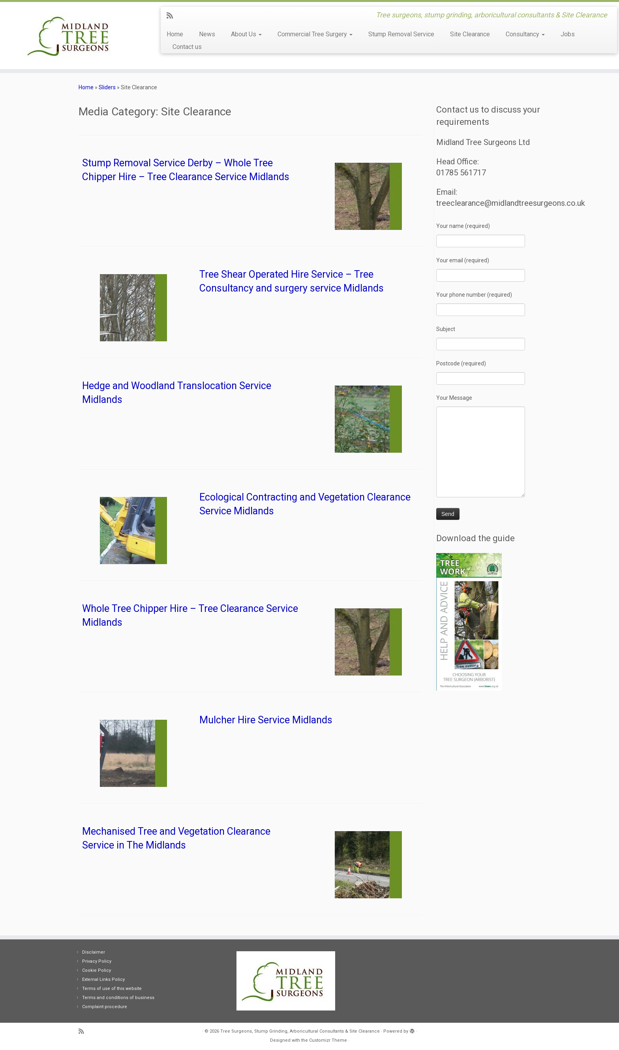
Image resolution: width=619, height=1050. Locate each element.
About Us (246, 34)
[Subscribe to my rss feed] (172, 15)
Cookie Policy (96, 970)
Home (175, 34)
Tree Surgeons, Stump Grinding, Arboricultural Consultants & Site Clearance (300, 1031)
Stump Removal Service (401, 34)
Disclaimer (93, 952)
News (207, 34)
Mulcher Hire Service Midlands (265, 720)
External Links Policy (103, 979)
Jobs (568, 34)
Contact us (187, 47)
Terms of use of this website (112, 988)
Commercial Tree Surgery (315, 34)
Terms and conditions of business (118, 997)
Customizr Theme (328, 1040)
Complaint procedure (104, 1006)
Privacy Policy (96, 961)
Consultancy (525, 34)
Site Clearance (470, 34)
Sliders (107, 87)
